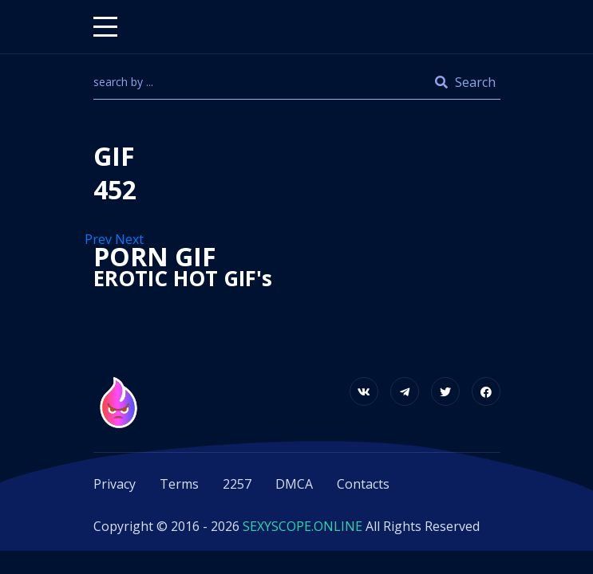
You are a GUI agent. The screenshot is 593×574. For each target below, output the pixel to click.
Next (131, 239)
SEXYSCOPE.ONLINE (302, 526)
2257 (237, 484)
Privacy (114, 484)
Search (465, 82)
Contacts (363, 484)
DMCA (294, 484)
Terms (179, 484)
